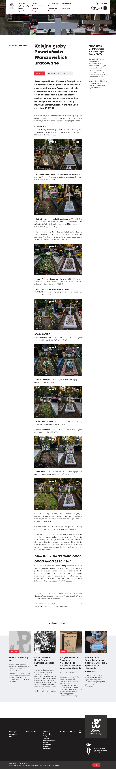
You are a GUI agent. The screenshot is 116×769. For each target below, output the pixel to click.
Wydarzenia (66, 8)
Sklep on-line (52, 11)
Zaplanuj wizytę (23, 6)
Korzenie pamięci (38, 6)
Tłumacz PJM (31, 732)
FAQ (10, 737)
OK (96, 765)
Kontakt (20, 8)
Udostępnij (54, 74)
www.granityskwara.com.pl (44, 604)
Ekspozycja (21, 3)
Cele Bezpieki (66, 3)
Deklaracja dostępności (47, 735)
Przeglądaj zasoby (38, 11)
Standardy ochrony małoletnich (47, 747)
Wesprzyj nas (52, 8)
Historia (34, 3)
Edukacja (35, 8)
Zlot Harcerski (53, 3)
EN (105, 3)
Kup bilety (21, 11)
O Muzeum (46, 732)
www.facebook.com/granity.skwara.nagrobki (51, 606)
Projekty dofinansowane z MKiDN (49, 740)
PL (102, 3)
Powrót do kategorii (20, 45)
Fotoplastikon (66, 6)
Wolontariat (52, 6)
